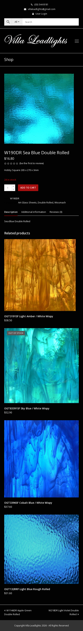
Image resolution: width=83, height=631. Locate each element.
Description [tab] (11, 212)
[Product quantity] (8, 187)
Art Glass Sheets (27, 202)
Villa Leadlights (33, 625)
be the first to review (31, 163)
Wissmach (60, 202)
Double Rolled (45, 202)
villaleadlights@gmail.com (41, 9)
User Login (41, 13)
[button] (77, 41)
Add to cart (28, 187)
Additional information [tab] (33, 212)
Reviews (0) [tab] (56, 212)
